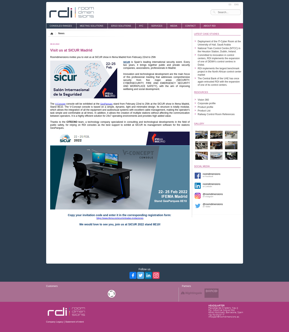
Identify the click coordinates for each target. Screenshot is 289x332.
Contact (190, 26)
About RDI (210, 26)
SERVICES (156, 26)
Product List (204, 110)
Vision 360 (203, 99)
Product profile (205, 107)
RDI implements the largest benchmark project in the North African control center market (219, 71)
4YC (141, 26)
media (173, 26)
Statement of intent (74, 322)
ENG (236, 4)
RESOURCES (201, 92)
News (61, 33)
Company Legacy (54, 322)
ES (230, 4)
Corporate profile (207, 103)
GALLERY (199, 123)
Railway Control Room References (216, 114)
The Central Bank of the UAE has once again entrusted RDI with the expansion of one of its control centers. (219, 81)
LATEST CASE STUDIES (206, 34)
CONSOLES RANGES (61, 26)
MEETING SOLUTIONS (91, 26)
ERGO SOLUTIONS (121, 26)
